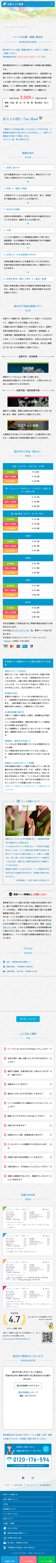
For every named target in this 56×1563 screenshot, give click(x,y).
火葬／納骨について (10, 1499)
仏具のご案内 (18, 1485)
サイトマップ (31, 1485)
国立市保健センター (26, 1392)
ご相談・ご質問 (8, 1523)
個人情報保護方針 (45, 1485)
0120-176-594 (12, 1528)
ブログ (7, 1485)
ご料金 (5, 1504)
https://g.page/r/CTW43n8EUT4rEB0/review (16, 1338)
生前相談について (9, 1509)
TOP (4, 27)
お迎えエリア (13, 27)
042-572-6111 (30, 1396)
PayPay (7, 641)
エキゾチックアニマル (19, 630)
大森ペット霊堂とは (10, 1494)
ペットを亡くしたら (10, 1514)
